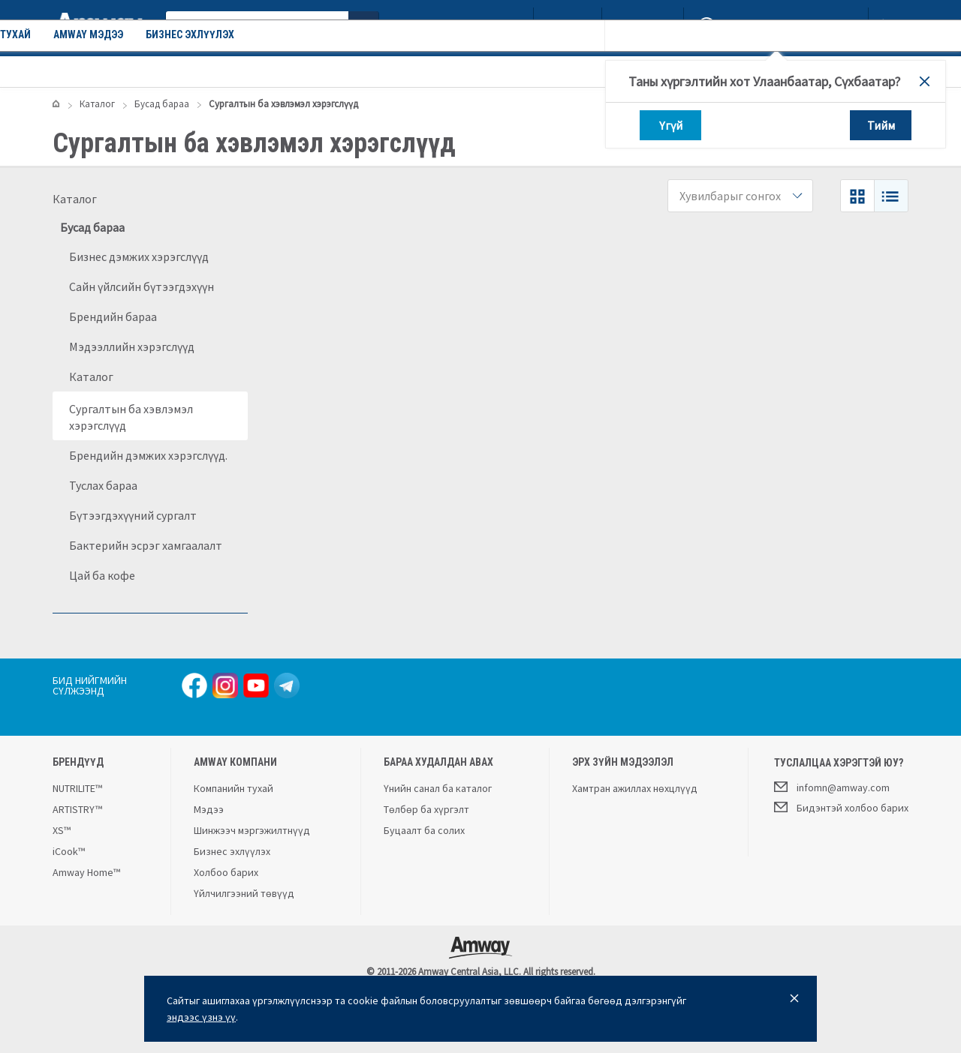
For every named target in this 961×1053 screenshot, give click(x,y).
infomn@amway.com (832, 786)
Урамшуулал (185, 71)
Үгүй (670, 125)
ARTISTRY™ (77, 809)
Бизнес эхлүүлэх (493, 71)
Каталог (95, 71)
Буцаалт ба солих (424, 830)
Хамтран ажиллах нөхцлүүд (634, 788)
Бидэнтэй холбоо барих (841, 807)
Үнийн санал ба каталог (438, 788)
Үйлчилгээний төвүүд (244, 893)
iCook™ (69, 851)
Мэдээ (209, 809)
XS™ (62, 830)
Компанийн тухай (287, 71)
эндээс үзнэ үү (201, 1017)
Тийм (881, 125)
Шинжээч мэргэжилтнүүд (252, 830)
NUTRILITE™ (77, 788)
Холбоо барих (226, 872)
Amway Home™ (86, 872)
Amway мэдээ (391, 71)
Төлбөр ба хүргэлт (426, 809)
